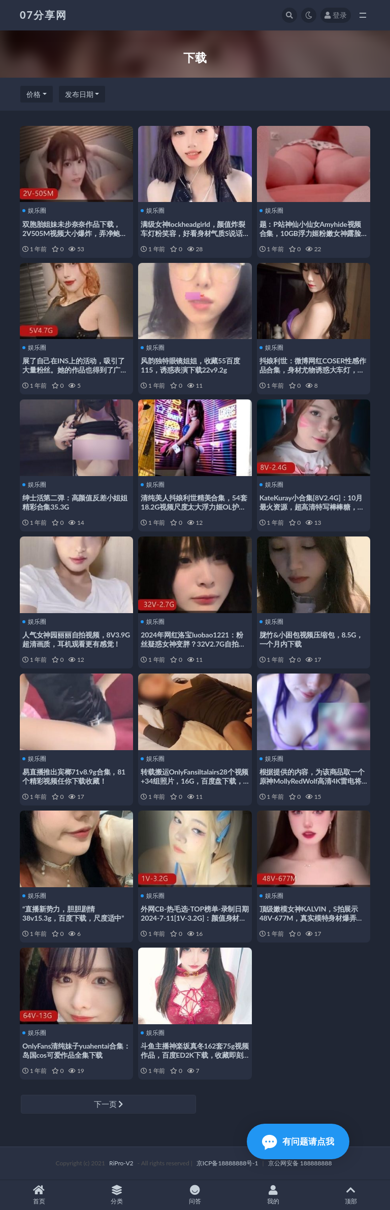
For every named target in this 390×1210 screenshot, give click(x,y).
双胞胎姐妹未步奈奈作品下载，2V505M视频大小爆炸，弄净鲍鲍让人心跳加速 (74, 233)
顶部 (351, 1195)
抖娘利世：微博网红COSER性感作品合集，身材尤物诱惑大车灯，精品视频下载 (312, 369)
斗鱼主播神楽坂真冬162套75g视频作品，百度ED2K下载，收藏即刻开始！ (194, 1054)
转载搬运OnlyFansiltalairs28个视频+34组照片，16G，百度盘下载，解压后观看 (194, 780)
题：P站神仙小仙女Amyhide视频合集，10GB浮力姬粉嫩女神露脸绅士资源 (310, 233)
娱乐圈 (34, 210)
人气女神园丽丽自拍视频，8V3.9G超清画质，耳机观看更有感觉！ (76, 639)
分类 (117, 1195)
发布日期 (79, 94)
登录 (335, 15)
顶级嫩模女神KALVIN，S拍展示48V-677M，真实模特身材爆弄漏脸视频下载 (311, 917)
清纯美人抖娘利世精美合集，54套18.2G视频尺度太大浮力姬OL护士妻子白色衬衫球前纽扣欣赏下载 (194, 506)
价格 (33, 94)
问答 (195, 1195)
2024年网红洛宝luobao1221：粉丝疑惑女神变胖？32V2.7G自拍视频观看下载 (193, 643)
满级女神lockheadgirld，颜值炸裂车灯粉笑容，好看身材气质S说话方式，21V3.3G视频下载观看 (193, 233)
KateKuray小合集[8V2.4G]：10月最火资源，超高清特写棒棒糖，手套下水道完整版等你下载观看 (312, 506)
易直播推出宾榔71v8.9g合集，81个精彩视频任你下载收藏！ (73, 776)
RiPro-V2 (121, 1163)
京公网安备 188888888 (300, 1163)
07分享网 (43, 15)
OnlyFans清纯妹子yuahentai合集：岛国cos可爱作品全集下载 (76, 1050)
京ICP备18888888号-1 (227, 1163)
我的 (273, 1195)
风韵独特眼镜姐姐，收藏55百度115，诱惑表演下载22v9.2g (190, 365)
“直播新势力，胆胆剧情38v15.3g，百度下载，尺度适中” (73, 913)
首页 (39, 1195)
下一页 (108, 1103)
